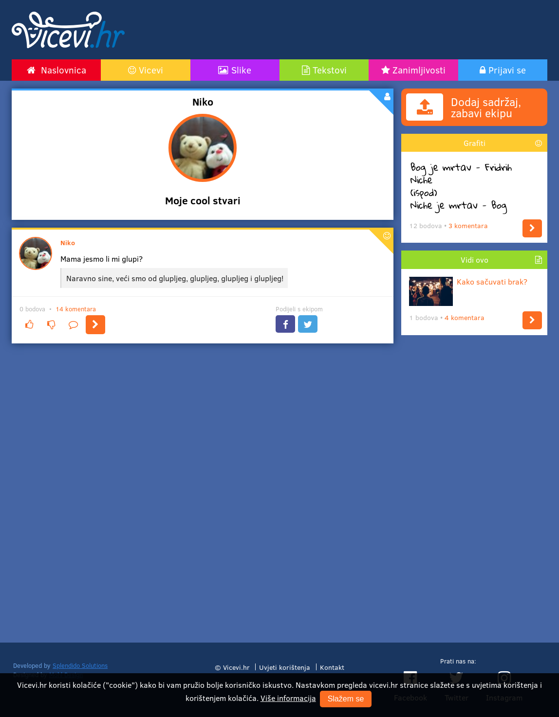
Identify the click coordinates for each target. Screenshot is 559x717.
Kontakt (332, 667)
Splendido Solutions (80, 665)
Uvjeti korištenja (284, 667)
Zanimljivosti (419, 69)
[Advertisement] (372, 30)
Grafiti (474, 143)
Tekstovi (330, 69)
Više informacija (288, 698)
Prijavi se (507, 69)
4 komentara (464, 317)
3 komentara (468, 225)
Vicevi (151, 69)
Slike (241, 69)
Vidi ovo (474, 259)
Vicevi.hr (236, 667)
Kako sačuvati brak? (468, 281)
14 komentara (76, 309)
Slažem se (346, 699)
